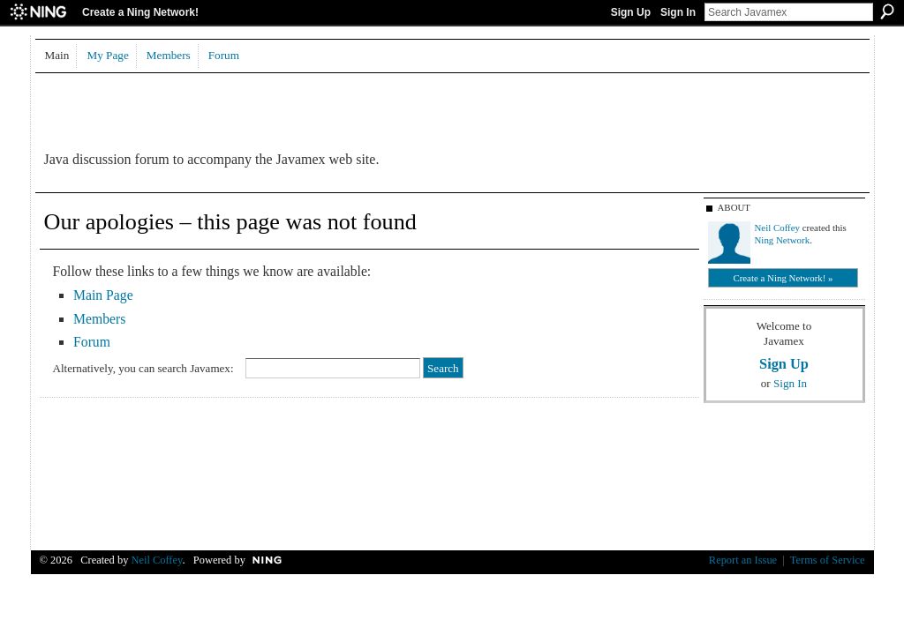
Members (99, 318)
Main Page (103, 295)
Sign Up (631, 12)
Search (887, 11)
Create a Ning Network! (140, 12)
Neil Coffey (778, 227)
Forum (91, 341)
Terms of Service (827, 560)
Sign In (678, 12)
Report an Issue (743, 560)
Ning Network (782, 240)
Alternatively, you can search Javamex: (143, 368)
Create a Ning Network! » (782, 278)
